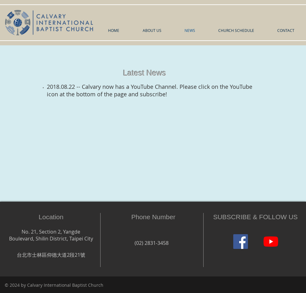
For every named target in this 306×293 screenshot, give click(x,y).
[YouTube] (271, 241)
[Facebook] (240, 241)
